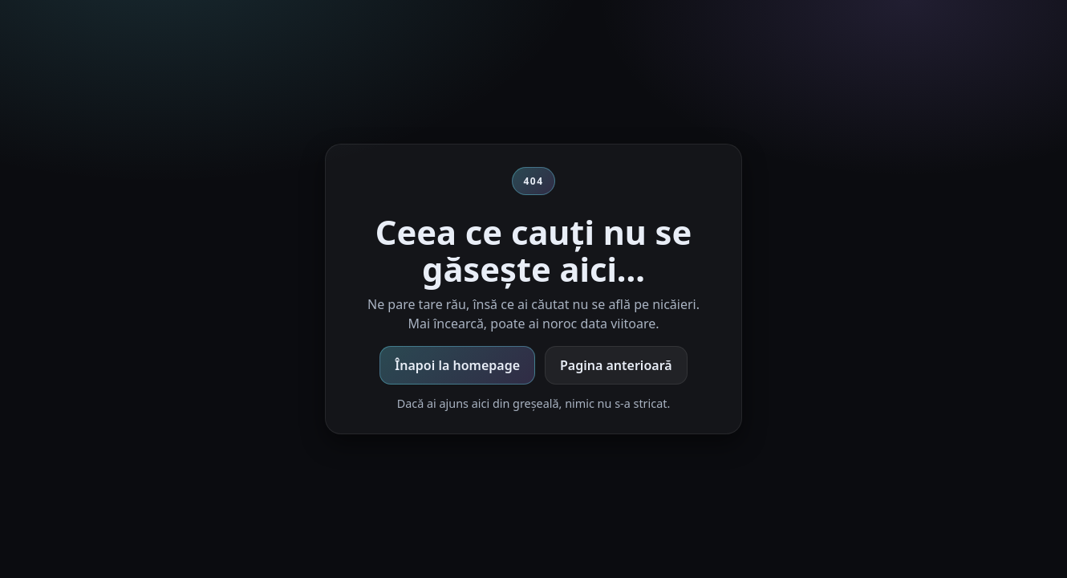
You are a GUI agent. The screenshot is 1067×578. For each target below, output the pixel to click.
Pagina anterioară (616, 365)
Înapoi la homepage (457, 365)
